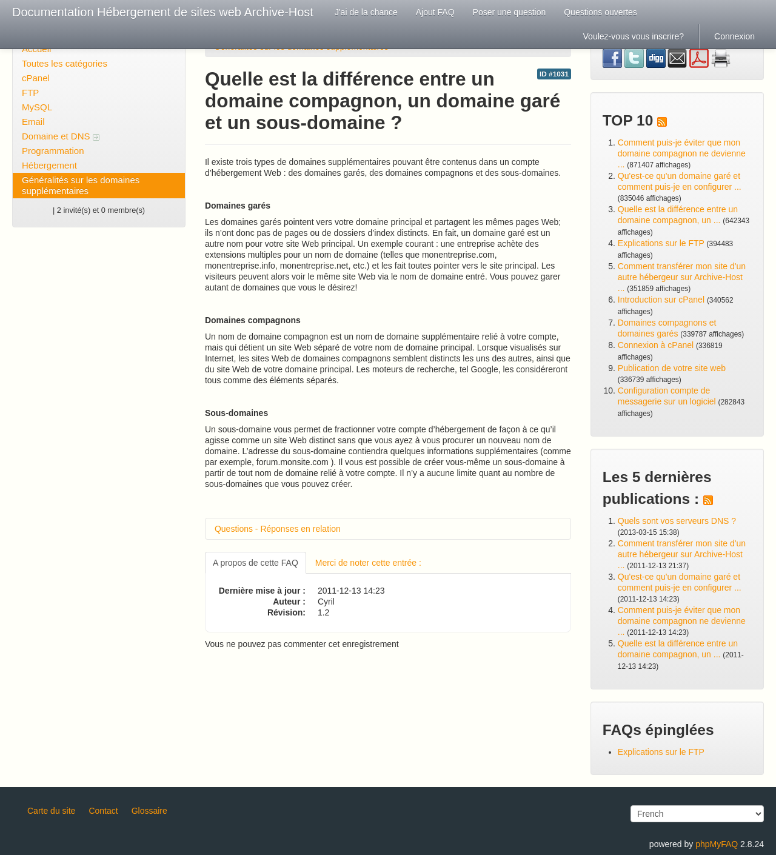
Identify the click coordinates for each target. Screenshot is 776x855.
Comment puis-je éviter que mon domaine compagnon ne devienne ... (682, 153)
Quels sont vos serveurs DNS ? (677, 521)
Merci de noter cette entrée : (368, 563)
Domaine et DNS (60, 136)
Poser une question (509, 12)
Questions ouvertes (600, 12)
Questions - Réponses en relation (278, 529)
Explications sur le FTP (661, 243)
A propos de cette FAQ (255, 563)
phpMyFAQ (716, 844)
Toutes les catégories (64, 63)
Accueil (36, 49)
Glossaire (149, 811)
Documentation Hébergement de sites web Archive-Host (162, 12)
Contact (103, 811)
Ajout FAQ (435, 12)
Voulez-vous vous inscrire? (633, 36)
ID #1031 (554, 74)
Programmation (53, 151)
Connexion (734, 36)
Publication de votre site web (672, 368)
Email (33, 121)
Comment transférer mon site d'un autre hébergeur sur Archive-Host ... (682, 277)
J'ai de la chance (366, 12)
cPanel (36, 78)
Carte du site (51, 811)
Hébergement (49, 165)
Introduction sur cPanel (661, 299)
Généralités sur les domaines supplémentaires (80, 185)
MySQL (37, 107)
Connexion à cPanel (656, 345)
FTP (30, 92)
